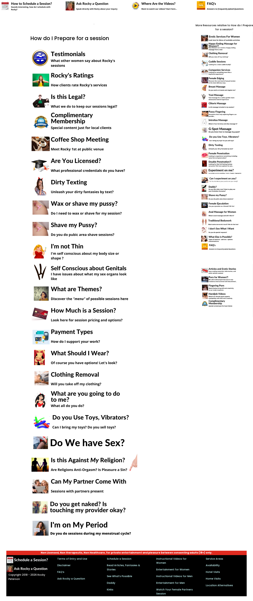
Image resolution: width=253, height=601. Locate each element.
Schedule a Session (119, 559)
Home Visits (213, 578)
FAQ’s (60, 572)
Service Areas (214, 559)
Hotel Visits (213, 572)
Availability (213, 565)
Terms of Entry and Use (72, 559)
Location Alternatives (219, 585)
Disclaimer (64, 565)
